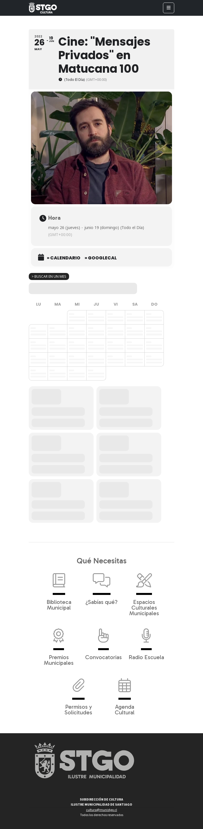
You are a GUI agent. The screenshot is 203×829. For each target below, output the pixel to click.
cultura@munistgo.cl (101, 810)
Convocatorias (103, 641)
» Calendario (63, 258)
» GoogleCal (101, 258)
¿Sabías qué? (101, 586)
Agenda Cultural (124, 693)
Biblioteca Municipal (59, 589)
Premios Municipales (59, 644)
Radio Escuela (146, 641)
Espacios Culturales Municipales (144, 592)
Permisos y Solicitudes (78, 693)
